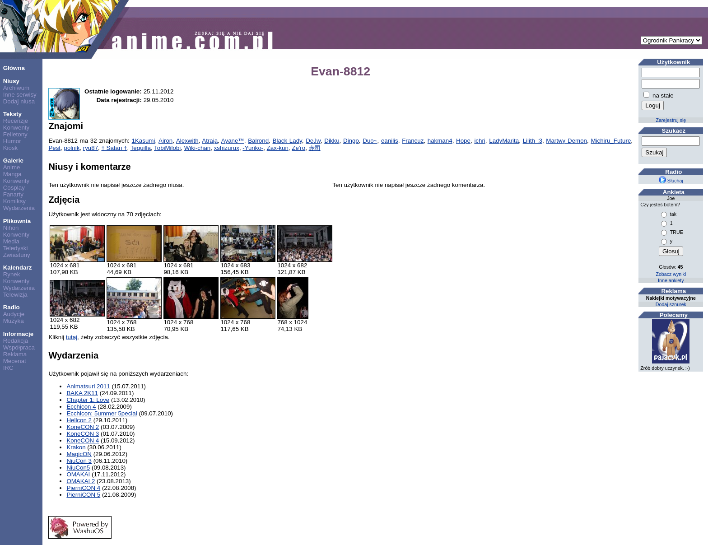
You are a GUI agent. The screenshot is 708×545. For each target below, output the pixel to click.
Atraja (210, 140)
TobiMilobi (167, 147)
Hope (463, 140)
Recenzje (15, 120)
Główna (14, 68)
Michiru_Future (611, 140)
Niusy (11, 81)
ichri (479, 140)
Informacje (18, 334)
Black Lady (287, 140)
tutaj (71, 337)
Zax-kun (278, 147)
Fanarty (13, 194)
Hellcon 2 (79, 420)
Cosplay (14, 187)
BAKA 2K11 (82, 393)
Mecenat (14, 361)
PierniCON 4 (83, 487)
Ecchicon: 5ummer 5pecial (101, 413)
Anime (11, 167)
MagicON (79, 454)
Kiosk (10, 147)
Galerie (13, 160)
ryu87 (90, 147)
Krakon (75, 447)
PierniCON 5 (83, 494)
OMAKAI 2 (80, 481)
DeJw (313, 140)
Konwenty (16, 127)
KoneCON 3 (82, 433)
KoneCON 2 (82, 427)
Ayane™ (232, 140)
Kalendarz (17, 267)
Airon (165, 140)
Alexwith (187, 140)
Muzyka (13, 320)
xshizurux (226, 147)
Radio (11, 307)
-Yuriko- (252, 147)
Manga (12, 174)
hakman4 (440, 140)
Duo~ (370, 140)
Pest (54, 147)
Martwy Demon (566, 140)
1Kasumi (143, 140)
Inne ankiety (671, 280)
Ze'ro (298, 147)
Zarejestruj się (671, 120)
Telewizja (15, 294)
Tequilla (140, 147)
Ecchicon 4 (81, 406)
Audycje (13, 314)
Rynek (11, 274)
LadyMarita (504, 140)
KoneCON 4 (82, 440)
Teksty (12, 114)
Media (11, 241)
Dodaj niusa (19, 101)
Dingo (351, 140)
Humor (12, 141)
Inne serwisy (20, 94)
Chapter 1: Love (87, 399)
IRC (8, 367)
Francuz (413, 140)
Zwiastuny (16, 255)
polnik (71, 147)
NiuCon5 (78, 467)
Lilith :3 (532, 140)
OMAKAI (78, 474)
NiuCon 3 (79, 460)
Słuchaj (671, 180)
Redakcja (15, 340)
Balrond (258, 140)
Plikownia (17, 221)
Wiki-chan (197, 147)
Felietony (15, 134)
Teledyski (15, 248)
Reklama (15, 354)
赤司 (315, 147)
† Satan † (114, 147)
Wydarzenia (19, 208)
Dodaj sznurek (671, 304)
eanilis (389, 140)
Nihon (11, 227)
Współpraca (19, 347)
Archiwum (16, 87)
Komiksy (14, 201)
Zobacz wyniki (671, 274)
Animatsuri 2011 (88, 386)
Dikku (331, 140)
